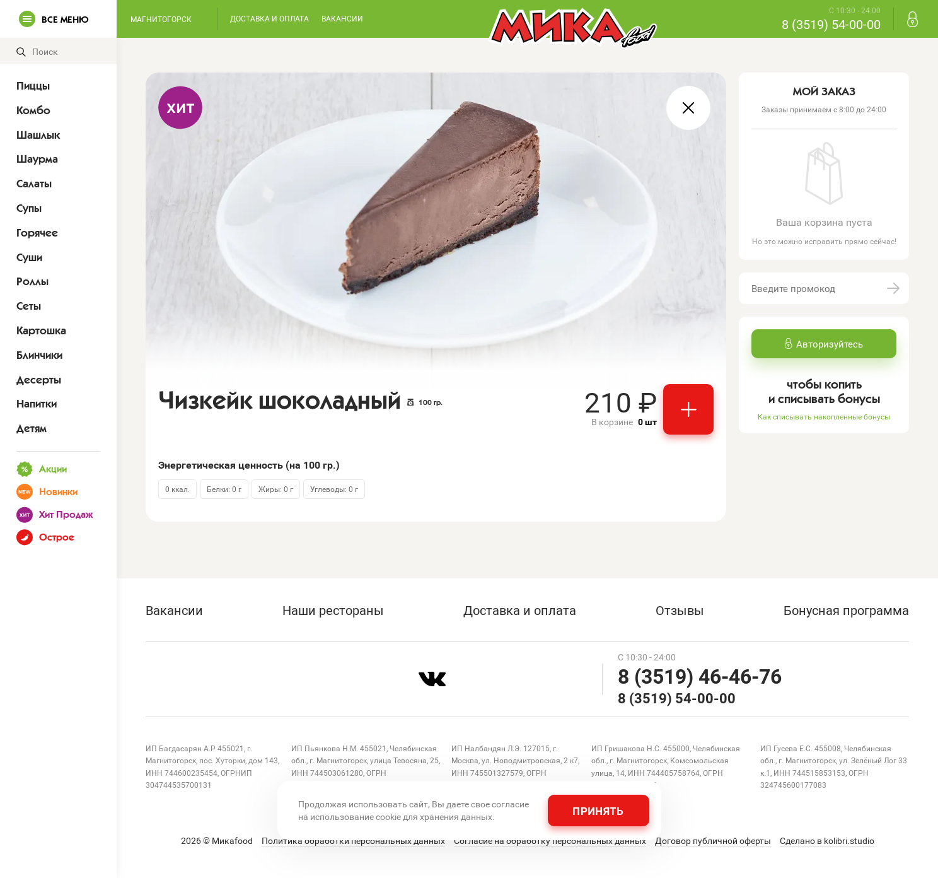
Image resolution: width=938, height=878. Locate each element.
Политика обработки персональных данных (353, 840)
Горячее (37, 232)
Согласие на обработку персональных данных (550, 840)
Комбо (33, 110)
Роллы (32, 281)
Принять (597, 811)
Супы (29, 208)
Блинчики (39, 355)
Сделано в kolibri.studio (827, 840)
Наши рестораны (333, 610)
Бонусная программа (846, 610)
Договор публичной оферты (713, 840)
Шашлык (38, 135)
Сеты (28, 306)
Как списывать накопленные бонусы (824, 416)
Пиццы (33, 85)
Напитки (36, 403)
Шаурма (37, 159)
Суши (29, 257)
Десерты (38, 379)
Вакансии (342, 18)
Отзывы (680, 610)
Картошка (41, 330)
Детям (31, 428)
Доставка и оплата (269, 18)
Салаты (34, 183)
